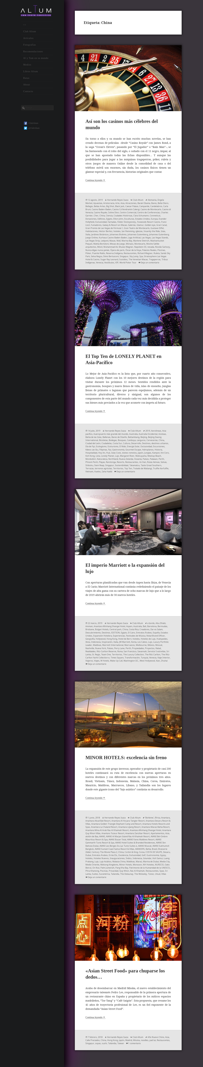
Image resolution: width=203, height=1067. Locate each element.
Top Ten (130, 471)
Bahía (99, 854)
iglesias (89, 234)
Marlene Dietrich (98, 243)
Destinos (148, 446)
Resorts (121, 465)
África (159, 820)
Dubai (127, 858)
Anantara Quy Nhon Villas (122, 836)
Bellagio (96, 206)
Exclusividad (126, 222)
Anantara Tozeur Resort (147, 836)
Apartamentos (109, 839)
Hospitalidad (91, 455)
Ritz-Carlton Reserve (114, 654)
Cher (120, 215)
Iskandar (107, 864)
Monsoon (114, 870)
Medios (27, 66)
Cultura (127, 446)
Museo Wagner (161, 246)
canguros (143, 443)
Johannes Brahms (151, 234)
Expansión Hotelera (103, 638)
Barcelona (154, 629)
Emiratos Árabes (146, 635)
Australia (134, 437)
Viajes (120, 663)
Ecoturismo (113, 449)
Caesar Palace (140, 206)
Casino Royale (125, 212)
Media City (132, 867)
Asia (123, 203)
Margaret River (134, 458)
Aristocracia (109, 203)
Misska (137, 1046)
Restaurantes (92, 256)
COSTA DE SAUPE (106, 858)
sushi (118, 1049)
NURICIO (136, 870)
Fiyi (111, 452)
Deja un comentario (116, 265)
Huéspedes (163, 642)
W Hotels (128, 663)
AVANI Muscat (94, 851)
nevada (102, 250)
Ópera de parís (156, 250)
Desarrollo (137, 446)
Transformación (151, 660)
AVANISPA (90, 854)
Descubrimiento (93, 635)
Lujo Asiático (151, 864)
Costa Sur (118, 446)
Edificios (125, 219)
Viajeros (112, 663)
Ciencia (133, 215)
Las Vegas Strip (130, 240)
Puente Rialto (134, 253)
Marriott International (123, 648)
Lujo (123, 458)
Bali (146, 629)
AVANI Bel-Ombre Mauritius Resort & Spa (124, 842)
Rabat (88, 654)
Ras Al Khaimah (124, 876)
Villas (152, 879)
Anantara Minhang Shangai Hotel (110, 629)
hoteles (147, 231)
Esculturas (153, 219)
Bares (156, 203)
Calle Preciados (92, 1046)
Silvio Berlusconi (160, 256)
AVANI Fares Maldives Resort (99, 845)
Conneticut (102, 219)
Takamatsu (135, 468)
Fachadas (137, 222)
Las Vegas (99, 240)
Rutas (26, 79)
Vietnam (99, 474)
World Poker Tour (94, 265)
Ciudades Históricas (148, 215)
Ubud (146, 879)
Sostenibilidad (122, 468)
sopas (112, 1049)
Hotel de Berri (126, 642)
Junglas (149, 455)
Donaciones (114, 219)
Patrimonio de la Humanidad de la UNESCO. (131, 873)
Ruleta (119, 256)
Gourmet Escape (135, 452)
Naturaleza (102, 462)
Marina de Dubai (118, 867)
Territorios (119, 471)
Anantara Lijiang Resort (150, 830)
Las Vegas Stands (114, 240)
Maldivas (106, 648)
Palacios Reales (104, 253)
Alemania (153, 200)
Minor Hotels (102, 870)
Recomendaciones (33, 53)
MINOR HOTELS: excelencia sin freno (127, 760)
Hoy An (102, 455)
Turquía (163, 660)
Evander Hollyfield (110, 222)
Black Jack (128, 206)
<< (24, 26)
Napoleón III (91, 250)
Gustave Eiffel (107, 231)
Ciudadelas (107, 446)
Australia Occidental (150, 437)
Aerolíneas (157, 434)
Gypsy (120, 861)
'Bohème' (150, 820)
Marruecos (140, 648)
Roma (127, 654)
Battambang (136, 440)
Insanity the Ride (102, 234)
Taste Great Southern (152, 468)
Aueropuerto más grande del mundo (111, 437)
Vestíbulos (161, 262)
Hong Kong (112, 642)
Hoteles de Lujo (149, 642)
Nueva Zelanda (128, 462)
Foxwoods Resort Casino (97, 225)
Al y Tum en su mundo (35, 59)
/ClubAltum (31, 125)
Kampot (157, 455)
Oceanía (140, 462)
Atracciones (132, 203)
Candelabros (91, 209)
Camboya (133, 443)
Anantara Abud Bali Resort (108, 823)
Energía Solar (134, 449)
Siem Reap (99, 468)
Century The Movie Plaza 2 (139, 854)
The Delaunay (114, 879)
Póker (124, 253)
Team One (119, 657)
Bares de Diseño (121, 440)
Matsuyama (148, 458)
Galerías (164, 225)
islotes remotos (130, 455)
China (126, 215)
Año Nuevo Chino (156, 1043)
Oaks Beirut (148, 870)
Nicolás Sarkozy (114, 250)
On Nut (158, 870)
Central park (117, 632)
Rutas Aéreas (154, 465)
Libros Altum (30, 73)
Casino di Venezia (109, 212)
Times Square (135, 660)
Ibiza (87, 645)
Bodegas (114, 443)
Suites (166, 876)
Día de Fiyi (90, 449)
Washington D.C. (156, 663)
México (161, 648)
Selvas (165, 465)
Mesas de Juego (154, 243)
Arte (118, 203)
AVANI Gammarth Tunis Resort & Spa (133, 845)
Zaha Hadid (117, 474)
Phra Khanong (160, 873)
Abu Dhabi (162, 626)
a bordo (151, 626)
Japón (141, 455)
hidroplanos (150, 452)
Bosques (123, 443)
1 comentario (150, 1049)
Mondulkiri (90, 462)
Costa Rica (136, 632)
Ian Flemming (158, 231)
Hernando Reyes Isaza (118, 200)
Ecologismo (102, 449)
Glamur (88, 228)
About (26, 86)
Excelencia (163, 858)
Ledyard (143, 240)
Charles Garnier (109, 215)
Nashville (98, 651)
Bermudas (165, 629)
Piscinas (117, 253)
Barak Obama (145, 203)
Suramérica (91, 879)
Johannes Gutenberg (107, 237)
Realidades (97, 654)
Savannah (150, 654)
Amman (89, 629)
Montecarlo (99, 246)
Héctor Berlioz (136, 231)
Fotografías (29, 46)
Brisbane (89, 632)
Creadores (147, 632)
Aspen (131, 629)
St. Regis (109, 657)
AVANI (140, 839)
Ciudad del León (93, 446)
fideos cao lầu (92, 452)
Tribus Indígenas (137, 262)
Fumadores (127, 225)
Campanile (153, 206)
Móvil (134, 246)
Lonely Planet (113, 458)
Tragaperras (122, 262)
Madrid (129, 1046)
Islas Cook (117, 455)
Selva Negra (145, 256)
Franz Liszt (115, 225)
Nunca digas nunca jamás (135, 250)
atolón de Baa (129, 839)
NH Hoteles (125, 870)
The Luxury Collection (147, 657)
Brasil (106, 854)
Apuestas (98, 203)
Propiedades (148, 651)
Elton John (142, 219)
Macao (151, 240)
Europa (96, 222)
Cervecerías (154, 443)
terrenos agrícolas (104, 471)
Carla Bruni (104, 209)
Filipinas (104, 452)
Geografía (90, 642)
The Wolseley (129, 879)
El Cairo (133, 635)
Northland (114, 462)
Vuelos (107, 474)
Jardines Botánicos (133, 234)
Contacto (28, 93)
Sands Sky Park (130, 256)
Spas (149, 876)
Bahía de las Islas (94, 440)
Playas (102, 465)
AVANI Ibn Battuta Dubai (120, 848)
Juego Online (125, 237)
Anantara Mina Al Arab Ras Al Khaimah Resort (138, 833)
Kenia (136, 645)
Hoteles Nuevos (140, 861)
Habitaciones (121, 231)
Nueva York (109, 651)
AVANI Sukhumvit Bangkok (115, 851)
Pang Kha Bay (102, 873)
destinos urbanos (161, 446)
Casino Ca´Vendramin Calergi (146, 209)
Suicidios (89, 262)
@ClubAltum (31, 129)
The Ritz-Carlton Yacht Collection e (111, 660)
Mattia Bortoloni (138, 243)
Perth (165, 462)
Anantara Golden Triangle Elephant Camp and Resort (134, 827)
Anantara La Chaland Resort (123, 830)
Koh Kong (95, 458)
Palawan (157, 462)
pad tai (154, 1046)
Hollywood (101, 642)
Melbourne (151, 648)
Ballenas (108, 440)
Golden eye (98, 228)
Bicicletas (104, 443)
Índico (88, 864)
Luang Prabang (131, 864)
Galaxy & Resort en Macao (145, 225)
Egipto (133, 219)
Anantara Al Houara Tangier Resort (139, 823)
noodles (146, 1046)
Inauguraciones (156, 861)
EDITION (116, 635)
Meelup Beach (162, 458)
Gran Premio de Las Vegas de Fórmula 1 (136, 228)
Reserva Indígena (150, 253)
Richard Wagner (107, 256)
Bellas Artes (107, 206)
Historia (161, 452)
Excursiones (161, 449)
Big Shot (118, 206)
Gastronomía (120, 452)
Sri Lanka (99, 657)
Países (148, 462)
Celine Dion (139, 212)
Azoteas (164, 437)
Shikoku (89, 468)
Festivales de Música (137, 638)
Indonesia (96, 645)
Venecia (151, 262)
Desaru (119, 858)
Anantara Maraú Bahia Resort (100, 833)
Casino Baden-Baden (121, 209)
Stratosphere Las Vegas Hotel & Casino (129, 259)
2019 (148, 434)
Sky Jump (99, 259)
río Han (143, 465)
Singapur (89, 259)
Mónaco (89, 246)
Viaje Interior (100, 663)
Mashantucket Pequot (118, 243)
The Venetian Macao (105, 262)
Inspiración (107, 645)
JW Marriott (126, 645)
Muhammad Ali (146, 246)
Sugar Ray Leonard (158, 259)
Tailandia (102, 879)
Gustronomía (109, 861)
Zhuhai (105, 666)
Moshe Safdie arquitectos (118, 246)
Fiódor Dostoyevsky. (152, 222)
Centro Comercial (154, 212)
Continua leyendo (94, 180)
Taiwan (136, 1049)
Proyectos (159, 651)
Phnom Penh (91, 465)
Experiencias (120, 638)
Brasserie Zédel (117, 854)
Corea (94, 858)
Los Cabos (144, 645)
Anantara (90, 823)
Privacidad (100, 876)
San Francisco (138, 654)
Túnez (140, 879)
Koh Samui (118, 864)
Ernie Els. (152, 858)
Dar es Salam (159, 632)
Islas (114, 234)
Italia (119, 234)
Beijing (146, 440)
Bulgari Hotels (102, 632)
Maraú (105, 867)
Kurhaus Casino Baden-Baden (146, 237)
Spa (107, 259)
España (158, 635)
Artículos (28, 39)
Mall (158, 240)
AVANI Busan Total (155, 842)
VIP (168, 262)
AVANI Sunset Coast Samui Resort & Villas (150, 851)
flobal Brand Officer (157, 638)
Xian (99, 666)
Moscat (88, 651)
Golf (100, 861)
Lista (103, 458)
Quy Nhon (110, 876)
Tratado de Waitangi (144, 471)
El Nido (123, 449)
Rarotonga (111, 465)
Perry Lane (128, 651)
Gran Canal (110, 228)
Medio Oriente (145, 867)
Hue (109, 455)
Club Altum (29, 33)
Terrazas (89, 471)
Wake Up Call (140, 663)
